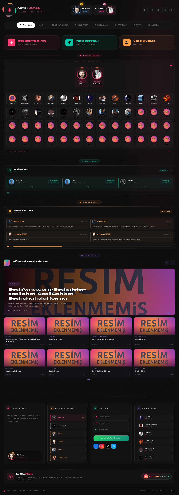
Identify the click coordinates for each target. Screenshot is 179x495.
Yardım (172, 491)
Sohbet (162, 491)
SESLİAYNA (81, 25)
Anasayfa (26, 25)
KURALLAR (121, 25)
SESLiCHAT (101, 25)
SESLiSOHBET (60, 25)
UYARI (138, 25)
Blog (42, 25)
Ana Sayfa (145, 491)
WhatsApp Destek (111, 438)
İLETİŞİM (154, 25)
